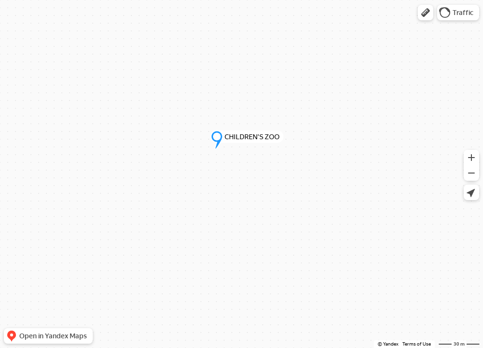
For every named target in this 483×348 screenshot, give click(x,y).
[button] (425, 12)
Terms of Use (416, 344)
